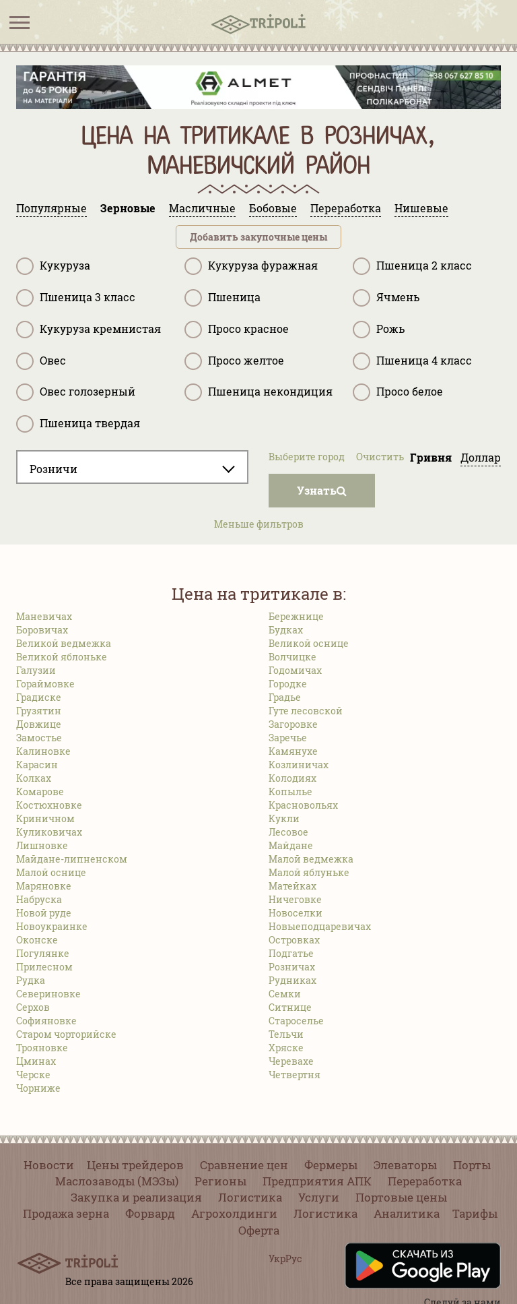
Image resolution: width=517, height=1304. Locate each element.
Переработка (425, 1181)
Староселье (296, 1020)
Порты (472, 1165)
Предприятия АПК (317, 1181)
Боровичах (42, 629)
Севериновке (48, 993)
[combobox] (132, 467)
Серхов (33, 1007)
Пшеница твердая (78, 424)
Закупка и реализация (136, 1197)
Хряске (286, 1047)
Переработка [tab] (345, 208)
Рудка (30, 980)
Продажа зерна (66, 1213)
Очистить (380, 456)
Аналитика (407, 1213)
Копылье (290, 791)
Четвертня (294, 1074)
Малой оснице (51, 872)
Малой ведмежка (311, 858)
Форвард (150, 1213)
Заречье (288, 737)
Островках (294, 939)
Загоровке (293, 724)
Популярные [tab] (51, 208)
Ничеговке (295, 899)
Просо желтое (234, 361)
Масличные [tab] (202, 208)
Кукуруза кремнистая (88, 329)
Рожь (379, 329)
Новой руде (43, 912)
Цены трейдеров (135, 1165)
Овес (41, 361)
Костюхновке (49, 805)
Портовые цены (401, 1197)
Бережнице (296, 616)
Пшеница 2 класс (412, 266)
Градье (285, 697)
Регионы (220, 1181)
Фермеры (330, 1165)
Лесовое (288, 832)
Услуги (318, 1197)
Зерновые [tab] (128, 208)
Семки (285, 993)
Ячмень (386, 298)
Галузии (36, 670)
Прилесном (44, 966)
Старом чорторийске (66, 1034)
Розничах (292, 966)
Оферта (258, 1230)
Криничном (45, 818)
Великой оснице (309, 643)
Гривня (431, 457)
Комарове (40, 791)
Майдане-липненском (71, 858)
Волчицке (292, 656)
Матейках (292, 885)
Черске (33, 1074)
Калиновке (43, 751)
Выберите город (307, 456)
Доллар (480, 457)
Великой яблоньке (61, 656)
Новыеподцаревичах (320, 926)
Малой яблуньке (309, 872)
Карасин (37, 764)
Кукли (284, 818)
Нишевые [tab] (421, 208)
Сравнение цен (244, 1165)
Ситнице (290, 1007)
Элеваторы (405, 1165)
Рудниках (292, 980)
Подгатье (291, 953)
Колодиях (292, 778)
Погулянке (42, 953)
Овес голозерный (75, 392)
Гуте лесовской (306, 710)
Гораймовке (45, 683)
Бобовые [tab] (273, 208)
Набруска (39, 899)
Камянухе (293, 751)
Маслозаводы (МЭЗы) (116, 1181)
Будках (286, 629)
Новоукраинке (52, 926)
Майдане (291, 845)
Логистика (250, 1197)
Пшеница (222, 298)
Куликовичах (49, 832)
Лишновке (42, 845)
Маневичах (44, 616)
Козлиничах (299, 764)
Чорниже (38, 1088)
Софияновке (46, 1020)
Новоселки (295, 912)
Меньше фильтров (259, 524)
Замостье (39, 737)
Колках (33, 778)
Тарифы (474, 1213)
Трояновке (42, 1047)
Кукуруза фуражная (251, 266)
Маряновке (43, 885)
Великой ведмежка (63, 643)
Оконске (37, 939)
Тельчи (286, 1034)
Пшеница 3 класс (75, 298)
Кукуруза (53, 266)
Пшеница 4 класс (412, 361)
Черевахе (291, 1061)
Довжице (38, 724)
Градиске (38, 697)
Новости (49, 1165)
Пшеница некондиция (258, 392)
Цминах (36, 1061)
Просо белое (398, 392)
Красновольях (303, 805)
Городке (288, 683)
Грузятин (38, 710)
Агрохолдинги (234, 1213)
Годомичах (295, 670)
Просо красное (236, 329)
